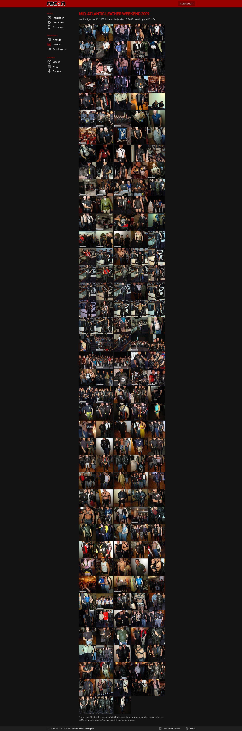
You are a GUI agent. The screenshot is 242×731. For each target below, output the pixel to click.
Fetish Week (56, 49)
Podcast (54, 71)
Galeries (54, 44)
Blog (52, 66)
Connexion (55, 22)
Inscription (55, 17)
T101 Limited (53, 728)
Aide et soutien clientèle (171, 728)
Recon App (55, 27)
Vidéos (53, 61)
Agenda (54, 39)
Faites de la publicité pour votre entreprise (78, 728)
